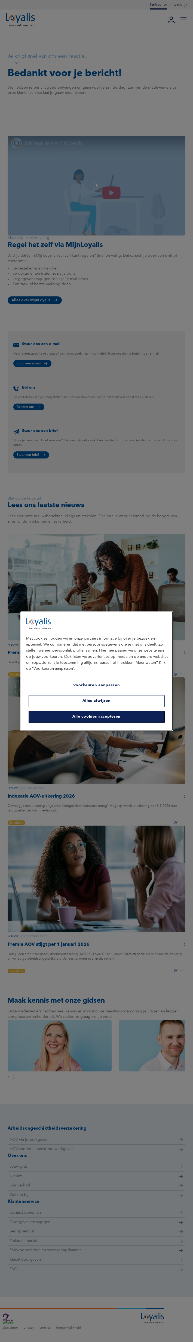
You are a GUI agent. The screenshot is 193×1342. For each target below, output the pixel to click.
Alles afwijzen (96, 701)
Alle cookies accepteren (96, 717)
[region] (96, 671)
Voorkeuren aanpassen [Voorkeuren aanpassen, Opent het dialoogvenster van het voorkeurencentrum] (96, 685)
